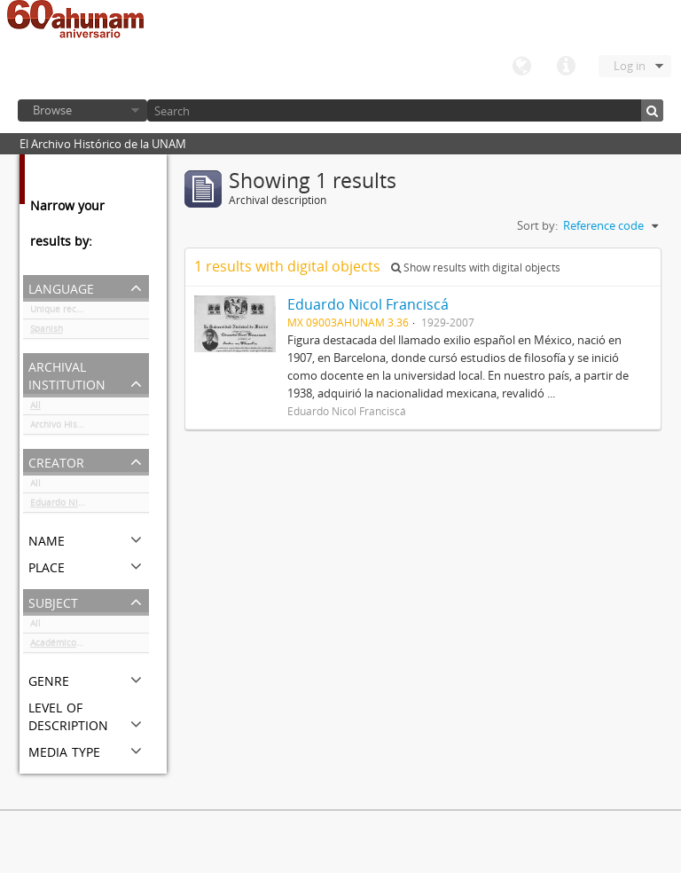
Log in (630, 66)
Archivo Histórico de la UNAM (89, 427)
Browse (52, 110)
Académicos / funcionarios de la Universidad (89, 646)
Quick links (566, 66)
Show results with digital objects (475, 267)
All (35, 408)
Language (521, 66)
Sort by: (537, 225)
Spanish (46, 332)
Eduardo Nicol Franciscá (81, 505)
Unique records (62, 312)
